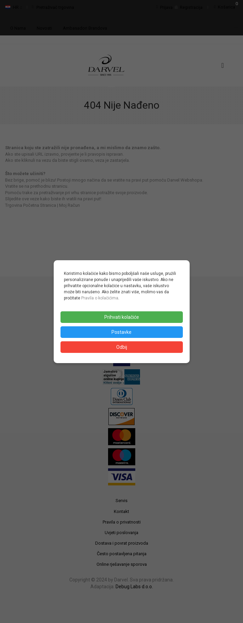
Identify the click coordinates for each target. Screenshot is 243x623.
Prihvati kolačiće (121, 317)
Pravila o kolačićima (99, 298)
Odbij (121, 347)
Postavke (121, 332)
